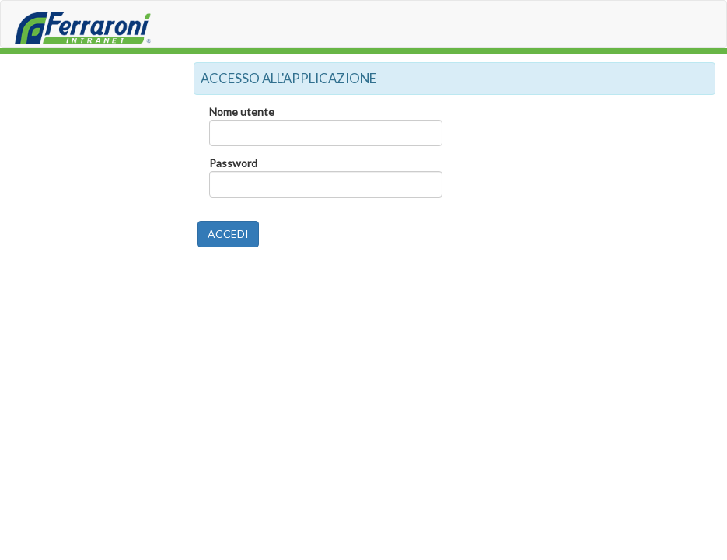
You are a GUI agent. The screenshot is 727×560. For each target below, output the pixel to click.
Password (233, 163)
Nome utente (241, 111)
